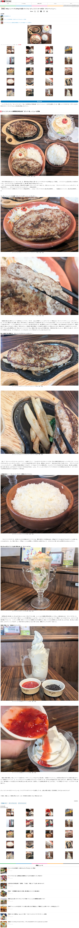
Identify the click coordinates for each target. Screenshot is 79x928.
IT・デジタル (24, 3)
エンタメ (55, 3)
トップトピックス (13, 803)
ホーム (8, 3)
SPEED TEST (39, 3)
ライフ (71, 3)
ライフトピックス (22, 803)
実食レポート (4, 803)
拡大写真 (40, 101)
